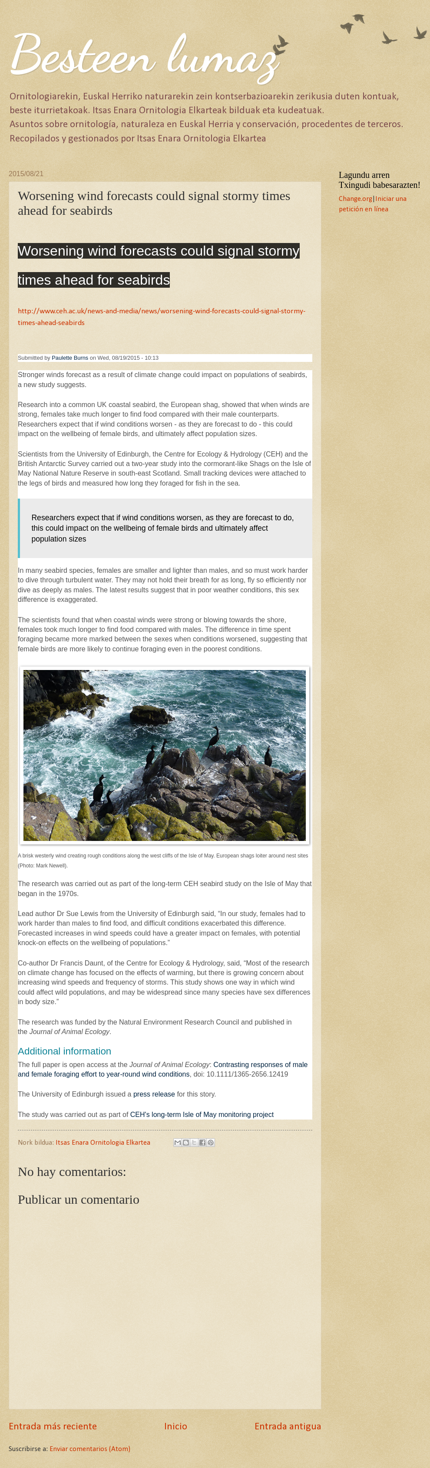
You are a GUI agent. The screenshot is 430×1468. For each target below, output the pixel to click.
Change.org (355, 199)
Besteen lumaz (143, 54)
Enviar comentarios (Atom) (90, 1449)
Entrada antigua (288, 1427)
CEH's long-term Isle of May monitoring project (202, 1114)
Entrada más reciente (53, 1427)
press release (154, 1094)
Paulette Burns (70, 358)
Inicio (175, 1427)
